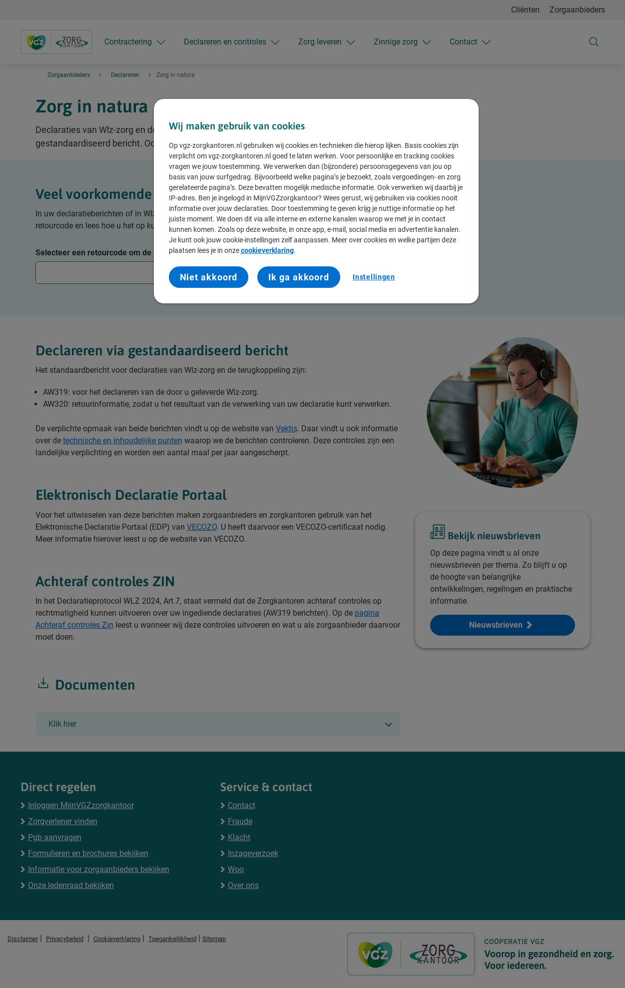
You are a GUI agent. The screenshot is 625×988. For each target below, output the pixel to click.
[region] (316, 201)
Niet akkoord (209, 277)
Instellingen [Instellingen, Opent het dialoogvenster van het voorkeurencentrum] (374, 277)
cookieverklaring (267, 250)
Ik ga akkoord (298, 277)
